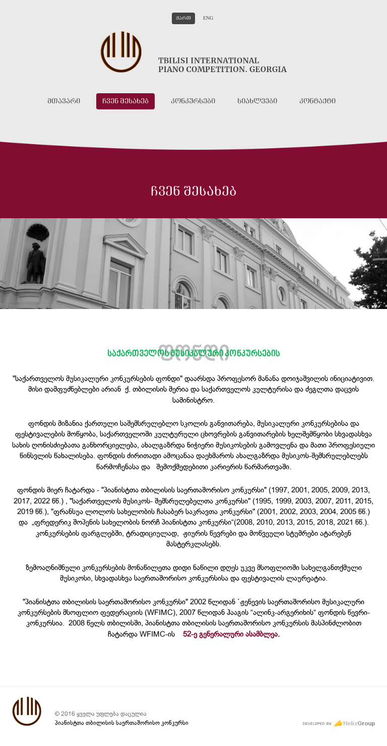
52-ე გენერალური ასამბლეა (230, 634)
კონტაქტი (317, 101)
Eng (208, 18)
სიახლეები (257, 101)
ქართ (183, 18)
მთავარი (63, 101)
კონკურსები (193, 101)
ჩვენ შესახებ (125, 101)
